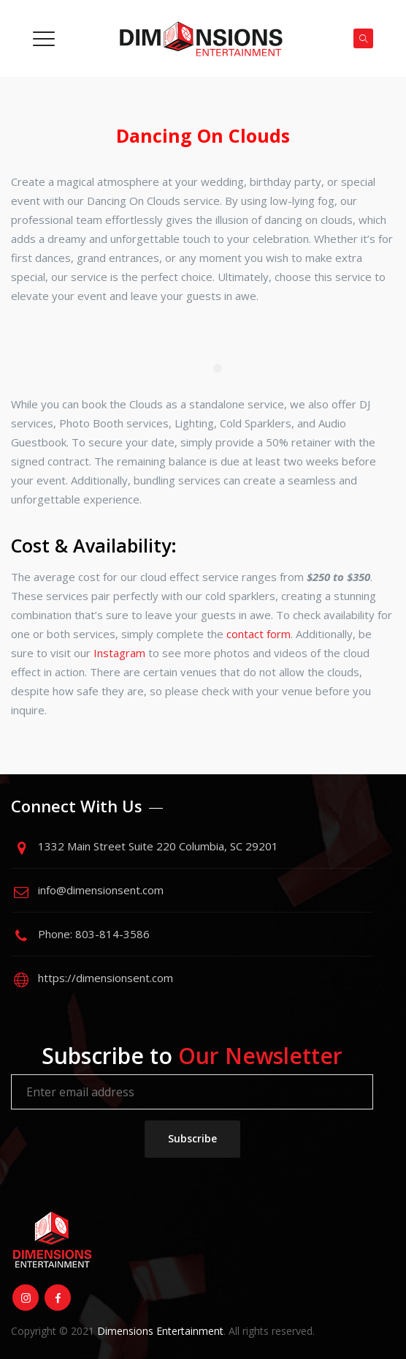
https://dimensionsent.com (105, 977)
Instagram (119, 652)
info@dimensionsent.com (101, 890)
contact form (258, 633)
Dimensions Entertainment (160, 1331)
